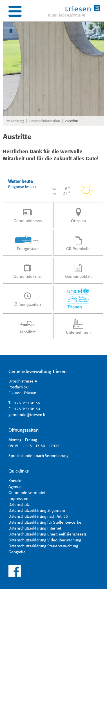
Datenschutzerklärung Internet (34, 528)
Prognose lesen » (22, 187)
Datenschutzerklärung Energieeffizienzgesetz (47, 534)
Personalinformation (44, 121)
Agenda (14, 487)
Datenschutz (19, 505)
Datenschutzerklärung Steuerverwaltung (43, 546)
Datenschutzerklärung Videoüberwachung (44, 540)
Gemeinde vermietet (26, 493)
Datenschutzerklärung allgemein (36, 511)
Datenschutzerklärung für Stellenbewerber (45, 522)
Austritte (71, 121)
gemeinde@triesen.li (26, 415)
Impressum (18, 499)
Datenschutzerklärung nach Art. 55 (38, 517)
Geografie (17, 552)
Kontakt (14, 481)
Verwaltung (15, 121)
